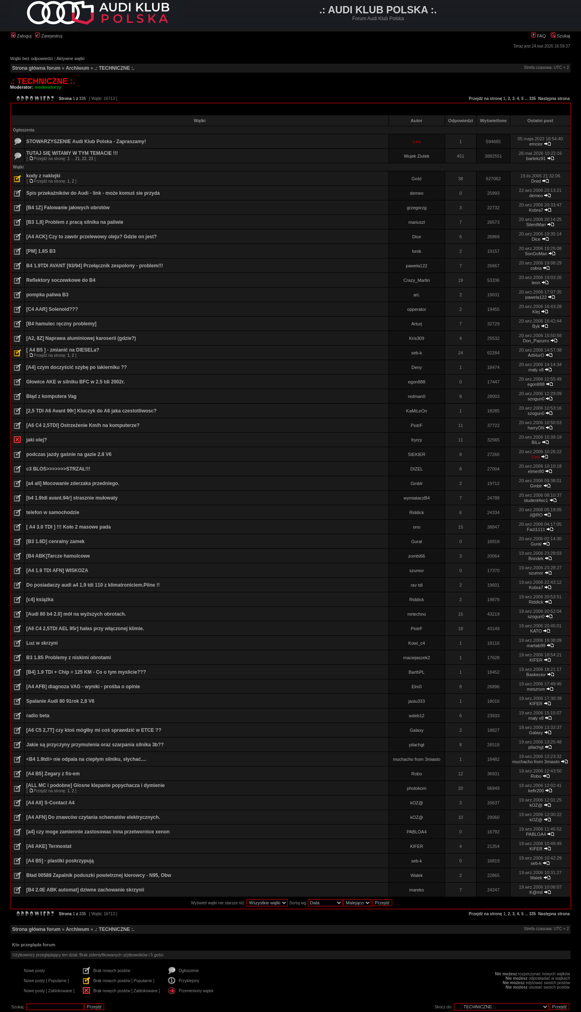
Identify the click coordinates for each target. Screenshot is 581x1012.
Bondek (536, 558)
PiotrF (416, 425)
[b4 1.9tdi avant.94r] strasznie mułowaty (72, 498)
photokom (416, 788)
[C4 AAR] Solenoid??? (52, 309)
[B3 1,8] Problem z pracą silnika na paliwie (74, 222)
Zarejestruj (48, 35)
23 (91, 158)
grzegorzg (416, 207)
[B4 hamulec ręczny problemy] (61, 324)
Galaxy (416, 730)
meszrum (536, 689)
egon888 (416, 381)
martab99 (536, 645)
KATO (536, 631)
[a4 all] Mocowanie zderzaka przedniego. (72, 483)
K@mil (536, 892)
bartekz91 (535, 158)
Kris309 (416, 338)
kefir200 (536, 790)
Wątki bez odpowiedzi (31, 58)
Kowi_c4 (416, 643)
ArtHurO (536, 355)
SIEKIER (416, 454)
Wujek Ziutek (416, 156)
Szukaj (560, 35)
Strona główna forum (36, 68)
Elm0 (417, 686)
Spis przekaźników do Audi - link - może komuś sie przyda (93, 193)
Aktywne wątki (70, 58)
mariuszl (416, 222)
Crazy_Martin (416, 280)
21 (77, 158)
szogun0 (536, 398)
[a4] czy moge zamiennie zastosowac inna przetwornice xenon (97, 832)
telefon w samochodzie (52, 512)
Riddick (417, 512)
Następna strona (554, 98)
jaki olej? (36, 440)
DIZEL (416, 468)
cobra (536, 268)
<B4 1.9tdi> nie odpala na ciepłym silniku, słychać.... (86, 759)
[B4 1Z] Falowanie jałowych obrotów (68, 207)
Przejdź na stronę (485, 98)
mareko (416, 889)
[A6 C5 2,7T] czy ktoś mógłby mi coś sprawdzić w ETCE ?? (93, 730)
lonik (416, 251)
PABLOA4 (416, 831)
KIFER (535, 660)
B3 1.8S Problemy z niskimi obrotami (68, 657)
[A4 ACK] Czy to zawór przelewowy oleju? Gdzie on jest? (91, 236)
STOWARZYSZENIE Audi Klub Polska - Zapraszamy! (86, 141)
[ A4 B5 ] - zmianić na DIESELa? (62, 350)
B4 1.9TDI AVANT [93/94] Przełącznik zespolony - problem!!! (94, 266)
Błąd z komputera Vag (51, 396)
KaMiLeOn (416, 410)
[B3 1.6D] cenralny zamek (55, 541)
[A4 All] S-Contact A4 (50, 803)
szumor (417, 570)
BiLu (535, 442)
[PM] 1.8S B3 (41, 251)
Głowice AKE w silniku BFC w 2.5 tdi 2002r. (75, 382)
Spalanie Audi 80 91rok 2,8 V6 (60, 701)
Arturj (416, 323)
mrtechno (417, 614)
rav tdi (417, 585)
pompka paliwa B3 (47, 295)
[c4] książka (39, 599)
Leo (417, 141)
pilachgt (416, 744)
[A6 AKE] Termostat (48, 846)
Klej (535, 311)
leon (536, 282)
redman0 (416, 396)
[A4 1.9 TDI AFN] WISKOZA (57, 570)
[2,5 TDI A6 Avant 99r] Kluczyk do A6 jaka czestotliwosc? (91, 411)
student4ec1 (536, 500)
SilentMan (536, 224)
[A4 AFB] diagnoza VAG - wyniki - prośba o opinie (83, 686)
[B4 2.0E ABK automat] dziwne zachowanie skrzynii (85, 890)
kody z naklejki (43, 176)
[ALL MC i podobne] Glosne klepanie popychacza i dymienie (95, 785)
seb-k (416, 352)
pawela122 (416, 265)
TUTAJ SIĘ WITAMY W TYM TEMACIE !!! (72, 153)
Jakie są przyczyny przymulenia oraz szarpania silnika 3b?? (95, 745)
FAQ (538, 35)
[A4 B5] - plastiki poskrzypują (60, 861)
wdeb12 (416, 715)
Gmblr (417, 483)
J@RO (536, 514)
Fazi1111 (536, 529)
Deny (417, 367)
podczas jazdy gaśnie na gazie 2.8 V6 (68, 454)
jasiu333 (416, 701)
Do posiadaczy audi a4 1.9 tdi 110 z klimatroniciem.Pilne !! (93, 585)
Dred (536, 181)
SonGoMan (536, 253)
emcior (536, 144)
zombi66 (416, 556)
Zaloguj (21, 35)
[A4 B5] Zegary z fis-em (53, 774)
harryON (536, 427)
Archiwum (77, 68)
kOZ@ (416, 802)
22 (84, 158)
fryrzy (416, 439)
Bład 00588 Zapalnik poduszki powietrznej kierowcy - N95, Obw (98, 875)
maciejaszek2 (416, 657)
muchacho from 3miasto (416, 759)
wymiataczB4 (416, 498)
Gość (417, 178)
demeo (417, 193)
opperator (416, 309)
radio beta (37, 715)
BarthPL (417, 672)
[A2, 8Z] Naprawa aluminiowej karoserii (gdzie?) (81, 338)
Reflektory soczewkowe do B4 (60, 280)
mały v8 (536, 369)
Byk (535, 326)
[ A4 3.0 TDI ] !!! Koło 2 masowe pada (68, 527)
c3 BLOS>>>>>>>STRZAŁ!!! (58, 469)
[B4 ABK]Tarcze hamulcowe (58, 556)
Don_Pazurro (536, 340)
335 (532, 98)
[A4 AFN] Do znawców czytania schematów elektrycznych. (93, 817)
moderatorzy (48, 87)
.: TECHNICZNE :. (114, 68)
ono (416, 527)
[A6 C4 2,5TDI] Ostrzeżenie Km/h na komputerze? (83, 425)
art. (417, 294)
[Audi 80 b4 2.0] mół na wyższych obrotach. (76, 614)
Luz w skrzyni (42, 643)
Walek (417, 875)
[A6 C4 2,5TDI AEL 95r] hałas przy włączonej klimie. (85, 628)
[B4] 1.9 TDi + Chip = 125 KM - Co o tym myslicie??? (86, 672)
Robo (416, 773)
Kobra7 (536, 210)
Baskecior (535, 674)
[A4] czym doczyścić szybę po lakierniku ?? (76, 367)
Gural (416, 541)
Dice (416, 236)
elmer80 (536, 471)
